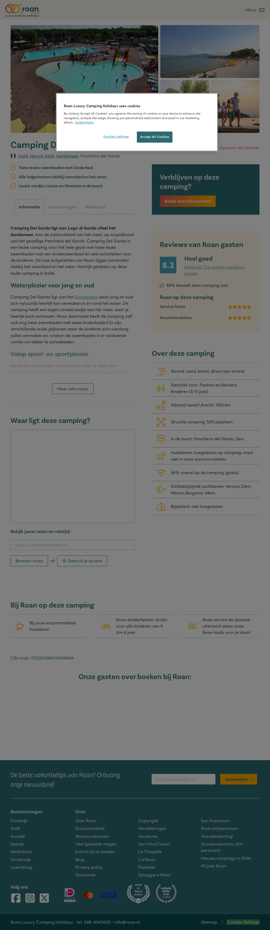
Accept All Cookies (154, 137)
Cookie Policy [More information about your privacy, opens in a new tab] (84, 122)
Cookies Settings (116, 136)
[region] (137, 122)
